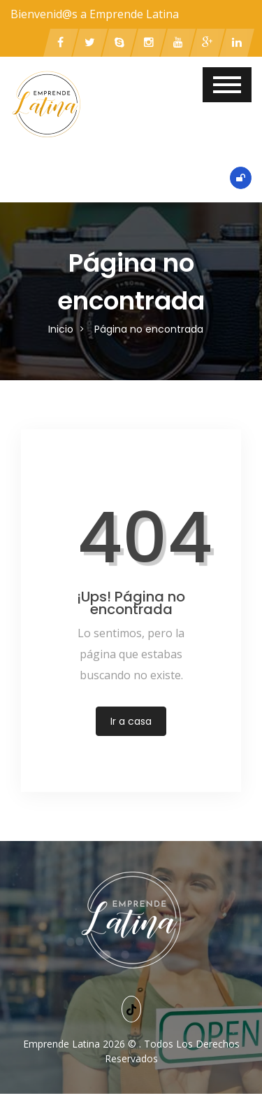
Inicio (60, 329)
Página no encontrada (148, 329)
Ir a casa (131, 721)
